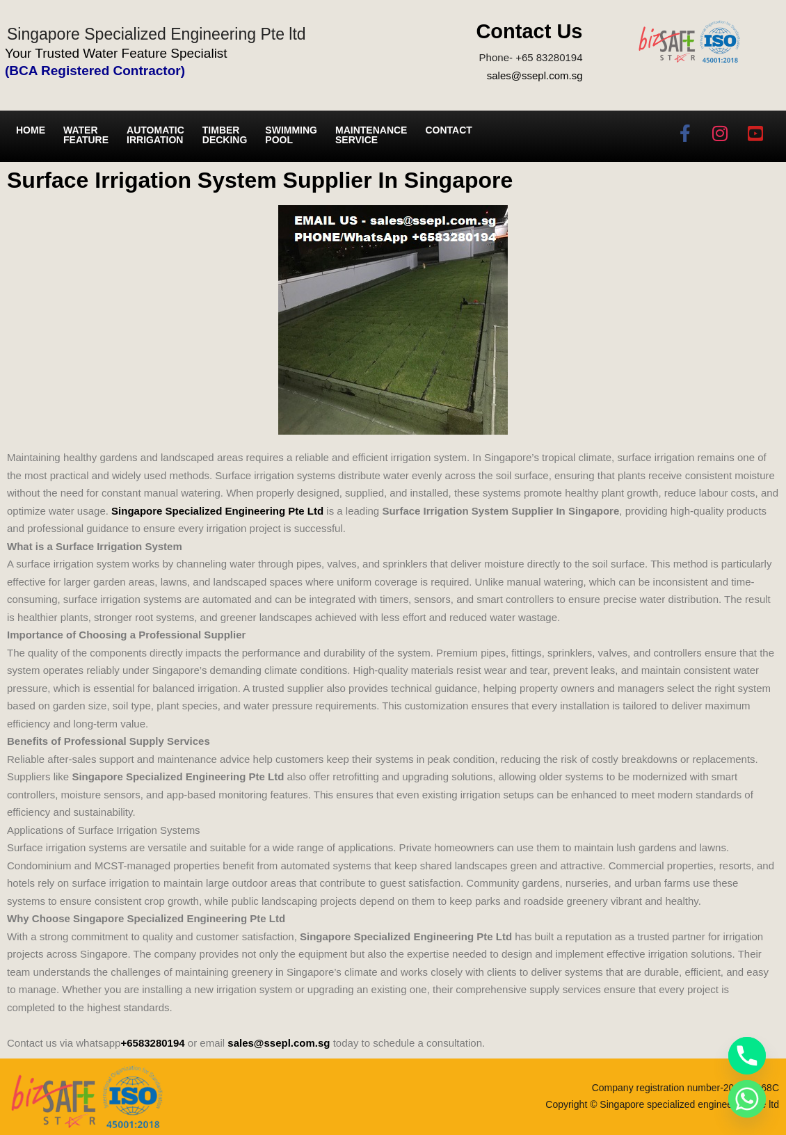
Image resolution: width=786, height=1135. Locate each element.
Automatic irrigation (155, 134)
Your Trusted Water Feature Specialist (116, 53)
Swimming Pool (291, 134)
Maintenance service (371, 134)
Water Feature (86, 134)
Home (30, 130)
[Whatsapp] (747, 1099)
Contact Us (529, 31)
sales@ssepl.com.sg (535, 75)
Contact (448, 130)
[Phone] (747, 1055)
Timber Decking (225, 134)
